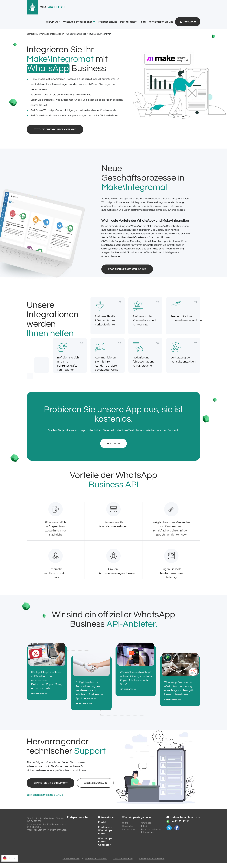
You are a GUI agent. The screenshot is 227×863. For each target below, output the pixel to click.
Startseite (32, 33)
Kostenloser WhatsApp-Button (105, 830)
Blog (143, 21)
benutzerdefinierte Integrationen (151, 830)
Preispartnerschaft (78, 817)
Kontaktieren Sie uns (161, 21)
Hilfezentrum (106, 817)
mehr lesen (37, 693)
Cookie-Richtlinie (71, 858)
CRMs (125, 822)
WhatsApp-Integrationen (78, 21)
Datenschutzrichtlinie (96, 858)
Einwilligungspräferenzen (151, 858)
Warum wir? (53, 21)
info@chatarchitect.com (186, 817)
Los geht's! (113, 443)
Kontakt (103, 822)
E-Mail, (144, 826)
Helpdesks (127, 826)
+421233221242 (181, 821)
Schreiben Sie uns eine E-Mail (44, 795)
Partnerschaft (129, 21)
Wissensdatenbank (95, 783)
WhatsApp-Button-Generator (105, 841)
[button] (78, 21)
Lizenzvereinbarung (123, 858)
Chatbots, (146, 822)
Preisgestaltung (107, 21)
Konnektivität (129, 829)
